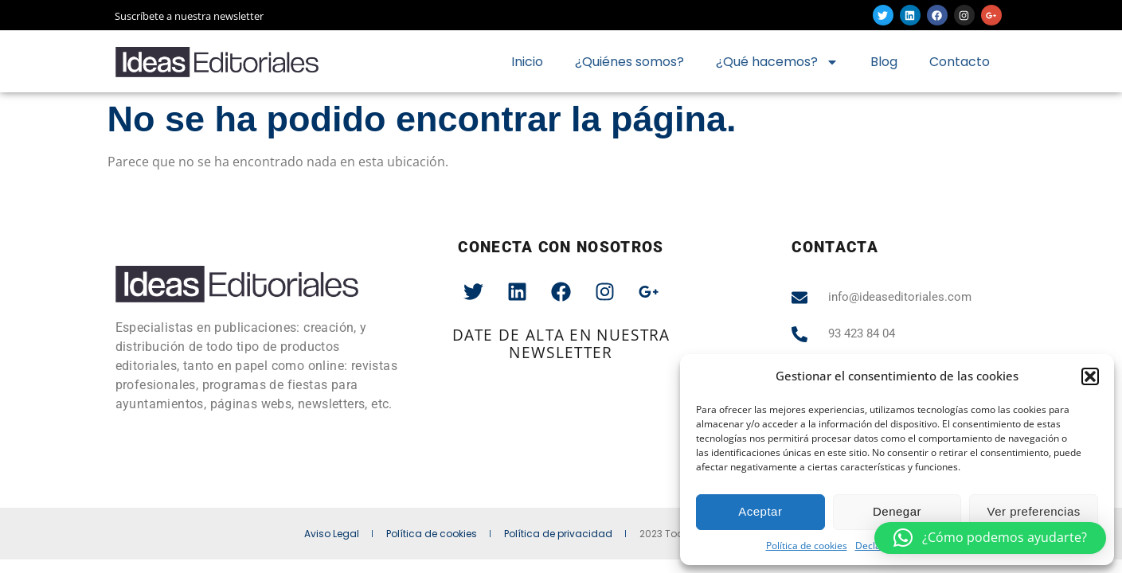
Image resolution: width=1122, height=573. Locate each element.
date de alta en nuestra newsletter (561, 343)
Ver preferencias (1034, 511)
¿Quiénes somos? (629, 62)
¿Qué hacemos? (777, 62)
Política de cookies (806, 545)
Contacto (959, 62)
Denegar (897, 511)
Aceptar (760, 511)
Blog (883, 62)
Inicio (527, 62)
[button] (1090, 376)
